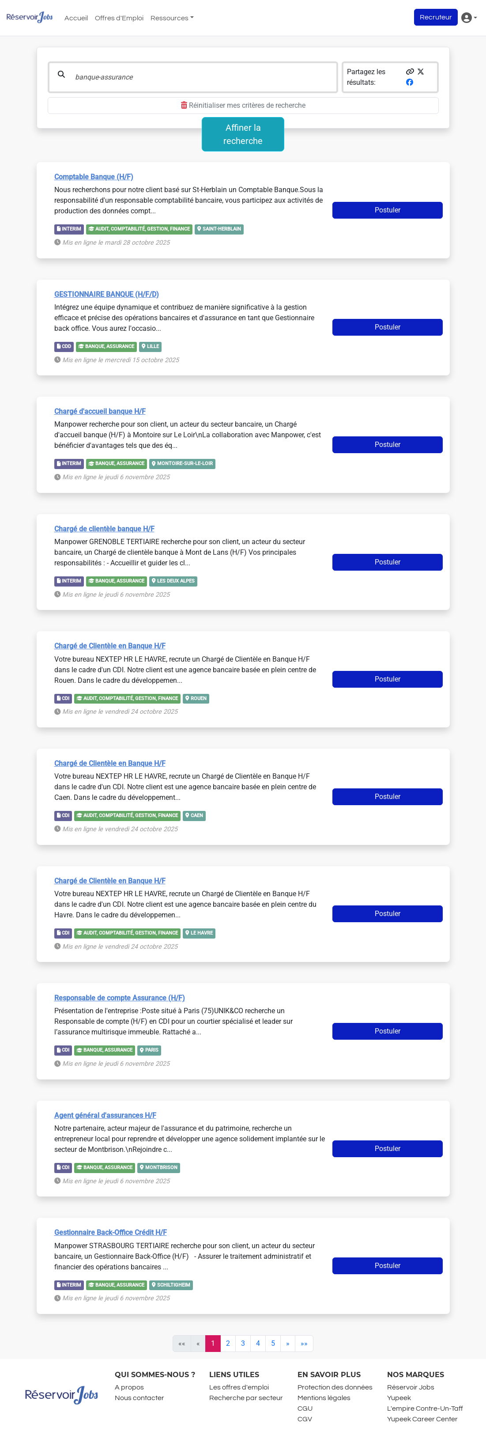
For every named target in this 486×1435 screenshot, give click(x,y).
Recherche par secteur (246, 1397)
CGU (305, 1408)
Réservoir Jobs (410, 1387)
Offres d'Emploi (119, 18)
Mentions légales (324, 1397)
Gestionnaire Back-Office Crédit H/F (110, 1232)
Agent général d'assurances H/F (105, 1115)
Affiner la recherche (243, 134)
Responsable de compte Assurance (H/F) (119, 998)
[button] (410, 72)
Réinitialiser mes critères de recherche (243, 105)
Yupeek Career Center (422, 1419)
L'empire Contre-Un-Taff (425, 1408)
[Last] (304, 1343)
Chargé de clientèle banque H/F (104, 529)
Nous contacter (139, 1397)
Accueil (76, 18)
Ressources (169, 18)
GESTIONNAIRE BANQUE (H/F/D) (106, 294)
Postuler (387, 210)
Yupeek (399, 1397)
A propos (129, 1387)
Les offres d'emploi (239, 1387)
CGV (305, 1419)
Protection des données (335, 1387)
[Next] (287, 1343)
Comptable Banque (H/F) (93, 177)
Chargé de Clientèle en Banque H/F (110, 646)
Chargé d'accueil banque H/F (100, 411)
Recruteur (436, 17)
